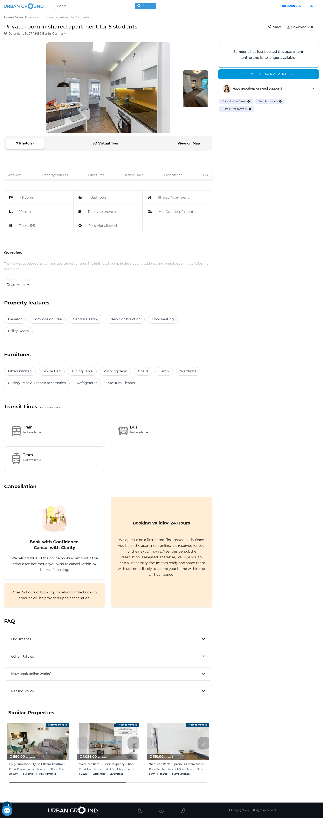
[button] (64, 743)
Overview (14, 175)
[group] (38, 751)
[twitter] (182, 810)
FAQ (206, 175)
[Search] (105, 6)
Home (8, 17)
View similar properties (268, 74)
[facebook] (140, 810)
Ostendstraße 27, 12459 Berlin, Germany (37, 34)
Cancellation (173, 175)
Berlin (19, 17)
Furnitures (96, 175)
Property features (54, 175)
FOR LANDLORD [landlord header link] (290, 5)
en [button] (312, 5)
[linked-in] (161, 810)
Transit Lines (134, 175)
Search (145, 6)
